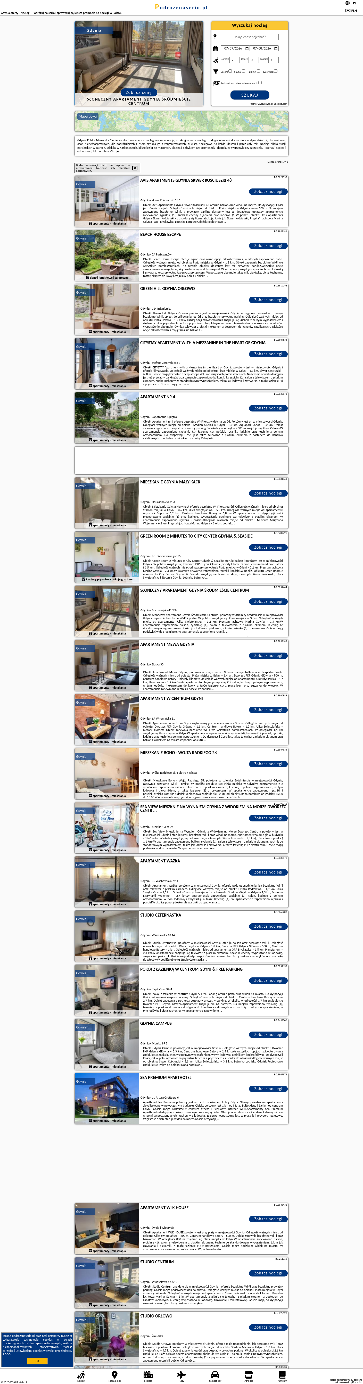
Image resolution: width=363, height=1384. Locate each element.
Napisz (358, 1382)
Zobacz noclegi (268, 191)
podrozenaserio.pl (181, 7)
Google (66, 1336)
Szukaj (249, 95)
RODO (7, 1354)
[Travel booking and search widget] (181, 460)
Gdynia (81, 184)
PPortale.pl (21, 1382)
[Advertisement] (181, 1164)
